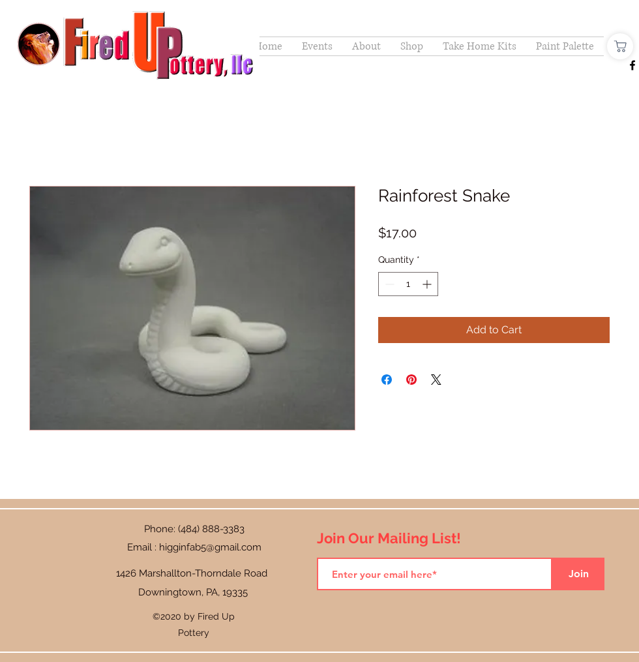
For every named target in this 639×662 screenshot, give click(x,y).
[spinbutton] (408, 284)
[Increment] (428, 284)
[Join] (578, 574)
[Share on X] (436, 379)
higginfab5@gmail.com (210, 547)
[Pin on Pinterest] (411, 379)
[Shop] (620, 46)
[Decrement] (388, 284)
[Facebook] (632, 65)
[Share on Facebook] (386, 379)
